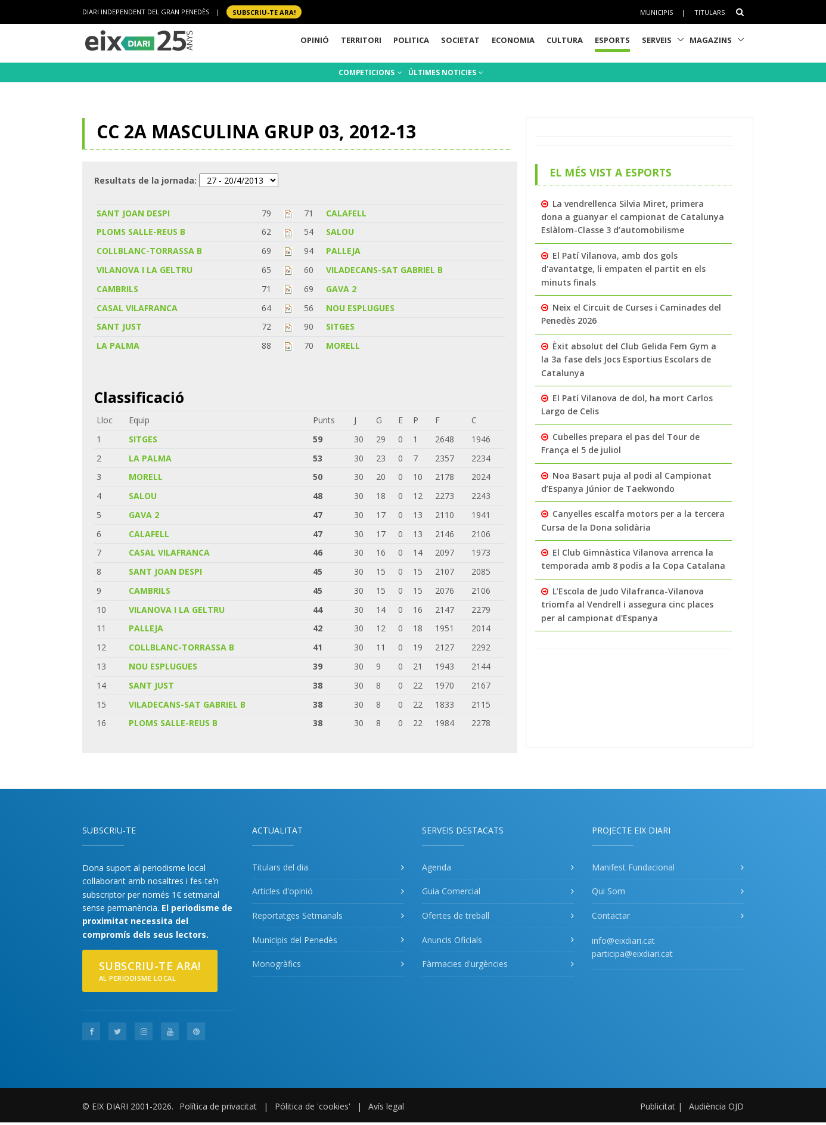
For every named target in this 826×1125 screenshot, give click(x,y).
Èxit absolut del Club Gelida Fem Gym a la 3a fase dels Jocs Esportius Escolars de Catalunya (628, 359)
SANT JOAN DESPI (133, 213)
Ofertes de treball (455, 915)
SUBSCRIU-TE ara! (264, 11)
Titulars (709, 12)
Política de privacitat (218, 1106)
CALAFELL (346, 213)
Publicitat (657, 1106)
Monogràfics (276, 963)
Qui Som (608, 891)
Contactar (611, 915)
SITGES (340, 326)
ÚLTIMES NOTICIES (445, 72)
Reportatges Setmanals (297, 915)
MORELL (343, 345)
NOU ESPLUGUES (360, 308)
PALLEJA (343, 250)
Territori (361, 40)
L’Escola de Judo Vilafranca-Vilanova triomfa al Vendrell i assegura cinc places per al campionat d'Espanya (627, 604)
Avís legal (386, 1106)
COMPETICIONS (370, 72)
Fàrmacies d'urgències (465, 963)
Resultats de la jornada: (145, 180)
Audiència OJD (716, 1106)
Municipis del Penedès (294, 940)
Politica (411, 40)
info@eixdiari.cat (623, 940)
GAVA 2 (341, 289)
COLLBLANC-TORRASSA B (149, 250)
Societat (460, 40)
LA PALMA (118, 345)
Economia (513, 40)
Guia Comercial (451, 891)
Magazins (711, 40)
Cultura (564, 40)
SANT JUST (119, 326)
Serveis (657, 40)
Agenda (436, 867)
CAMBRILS (117, 289)
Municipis (656, 12)
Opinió (314, 40)
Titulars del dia (280, 867)
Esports (612, 40)
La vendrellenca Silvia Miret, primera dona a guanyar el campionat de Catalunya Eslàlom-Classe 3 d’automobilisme (632, 217)
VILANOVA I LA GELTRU (144, 269)
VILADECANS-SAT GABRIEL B (384, 269)
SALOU (340, 231)
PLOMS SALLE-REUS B (141, 231)
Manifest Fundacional (633, 867)
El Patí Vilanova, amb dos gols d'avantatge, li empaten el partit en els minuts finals (623, 269)
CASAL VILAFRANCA (137, 308)
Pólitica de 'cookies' (312, 1106)
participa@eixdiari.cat (632, 953)
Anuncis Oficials (452, 940)
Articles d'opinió (282, 891)
